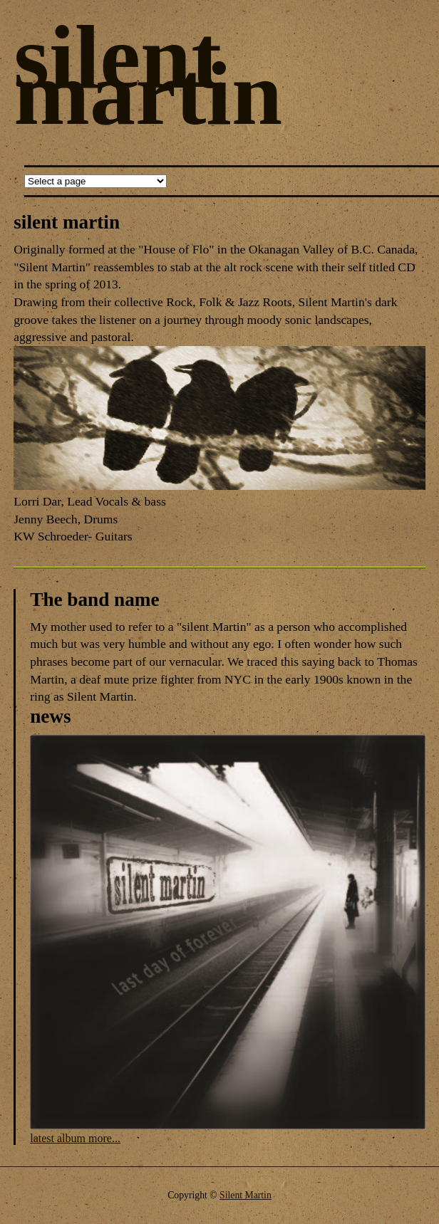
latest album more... (75, 1138)
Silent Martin (246, 1195)
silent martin (148, 75)
